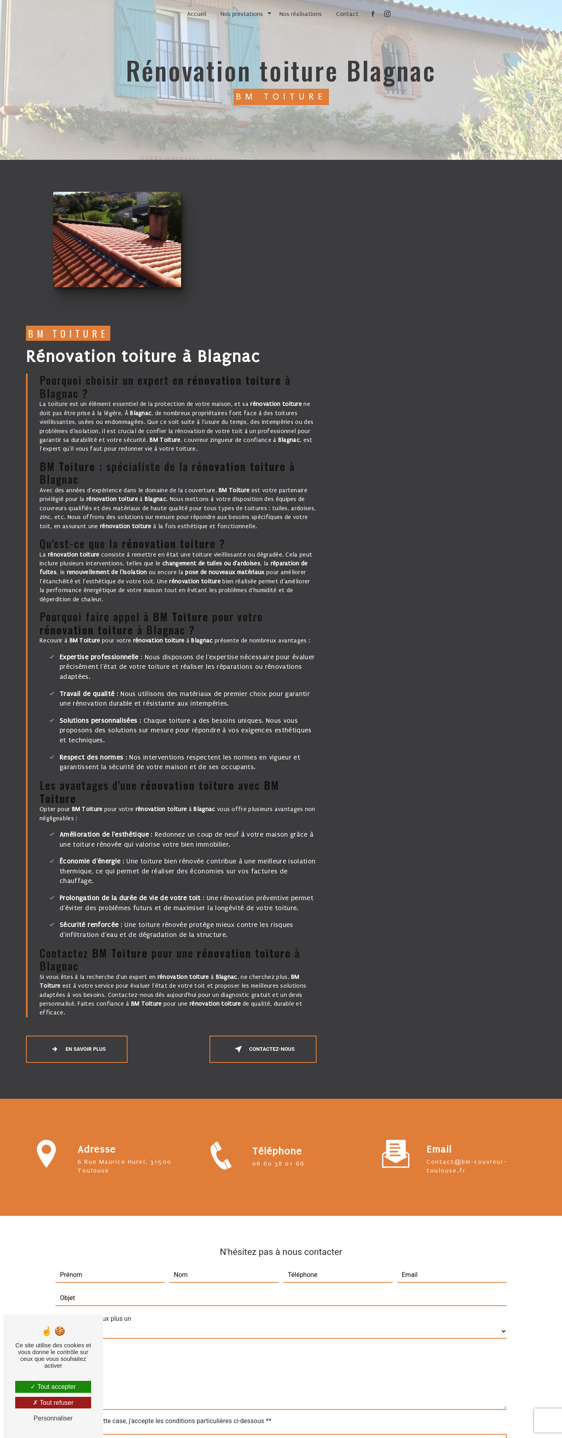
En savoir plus (296, 915)
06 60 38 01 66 (278, 1039)
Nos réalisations (300, 14)
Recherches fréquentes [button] (281, 1404)
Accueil (196, 14)
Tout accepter (53, 1386)
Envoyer (288, 1303)
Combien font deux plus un (93, 1175)
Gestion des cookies (367, 1420)
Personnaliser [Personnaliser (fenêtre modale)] (53, 1418)
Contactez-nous (482, 915)
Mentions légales (305, 1420)
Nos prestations (242, 14)
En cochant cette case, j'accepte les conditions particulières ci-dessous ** (167, 1278)
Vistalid (183, 1420)
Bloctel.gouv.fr (208, 1361)
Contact (347, 14)
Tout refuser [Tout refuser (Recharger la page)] (53, 1402)
